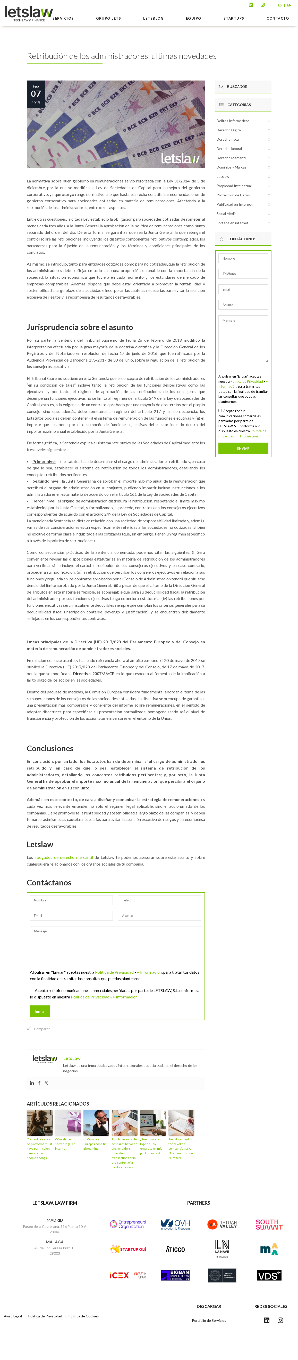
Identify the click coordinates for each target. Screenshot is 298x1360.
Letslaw (223, 176)
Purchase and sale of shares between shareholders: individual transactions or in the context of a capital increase (124, 1153)
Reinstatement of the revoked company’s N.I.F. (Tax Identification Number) (180, 1148)
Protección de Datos (233, 195)
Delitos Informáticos (233, 120)
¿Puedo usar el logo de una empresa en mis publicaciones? (151, 1146)
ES (280, 5)
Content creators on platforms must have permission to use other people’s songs (39, 1148)
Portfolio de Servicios (209, 1320)
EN (289, 5)
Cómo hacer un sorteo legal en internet (65, 1143)
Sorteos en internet (233, 223)
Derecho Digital (229, 130)
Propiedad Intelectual (234, 185)
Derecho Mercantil (231, 158)
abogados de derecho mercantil (64, 857)
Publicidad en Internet (235, 204)
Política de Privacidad (114, 972)
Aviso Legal (13, 1316)
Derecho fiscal (228, 139)
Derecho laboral (229, 148)
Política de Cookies (83, 1316)
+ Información (149, 972)
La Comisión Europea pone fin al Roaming (95, 1143)
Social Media (226, 213)
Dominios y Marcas (231, 167)
